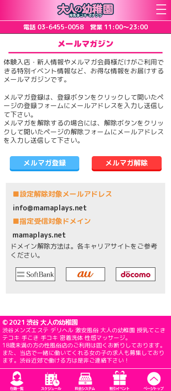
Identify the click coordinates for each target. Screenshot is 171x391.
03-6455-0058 (60, 27)
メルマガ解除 (126, 163)
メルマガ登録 (44, 163)
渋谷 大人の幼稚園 (51, 322)
